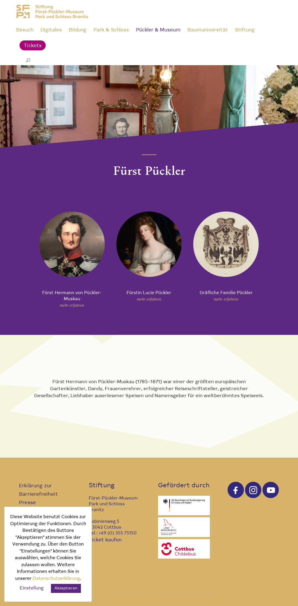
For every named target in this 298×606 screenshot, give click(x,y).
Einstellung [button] (32, 588)
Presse (27, 502)
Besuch (24, 30)
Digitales (51, 30)
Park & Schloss (111, 30)
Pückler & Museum (158, 30)
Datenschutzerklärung (56, 579)
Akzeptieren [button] (65, 588)
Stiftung (245, 30)
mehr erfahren (72, 305)
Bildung (77, 30)
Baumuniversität (207, 30)
